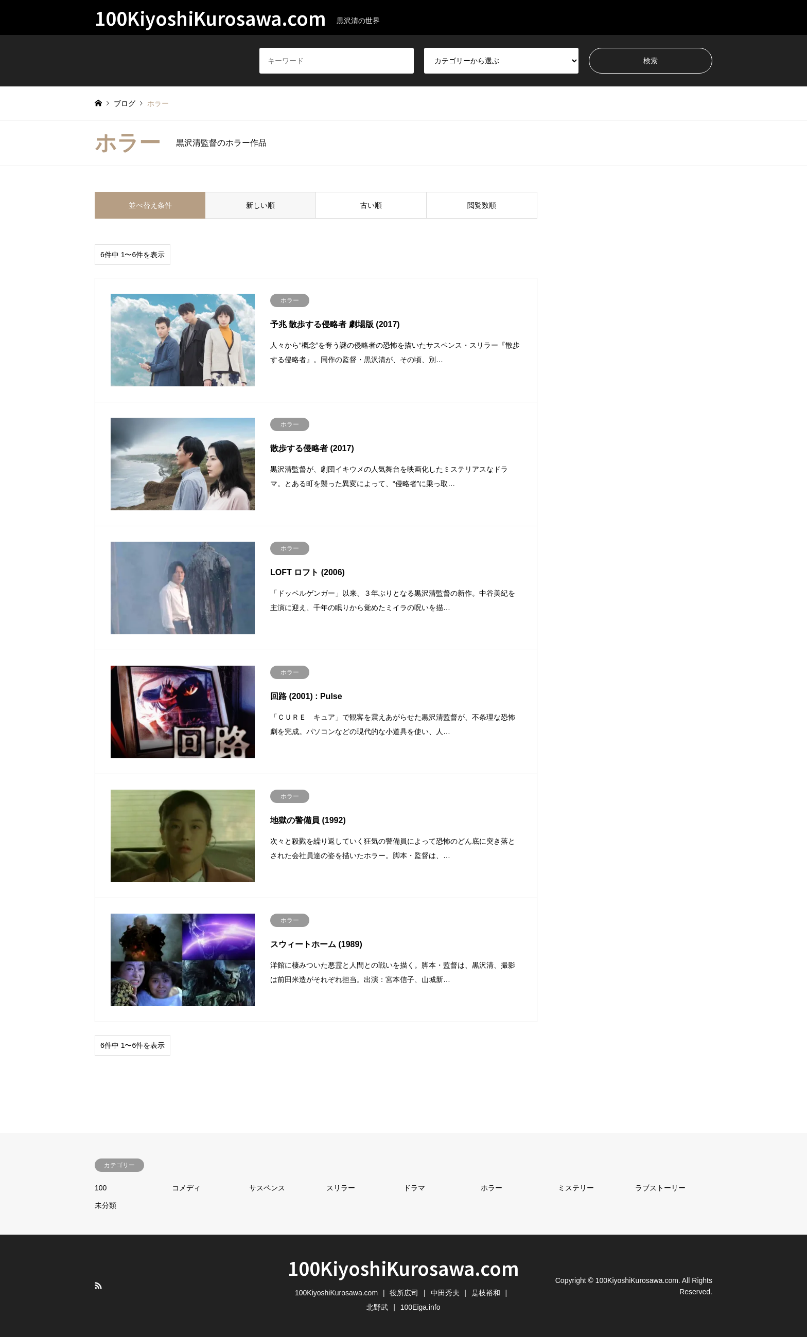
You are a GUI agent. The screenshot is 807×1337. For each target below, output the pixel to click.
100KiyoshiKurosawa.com (403, 1267)
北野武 (377, 1307)
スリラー (340, 1188)
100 (101, 1188)
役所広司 (404, 1293)
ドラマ (414, 1188)
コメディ (186, 1188)
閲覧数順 (481, 205)
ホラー (491, 1188)
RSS (98, 1285)
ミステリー (576, 1188)
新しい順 (260, 205)
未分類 (105, 1205)
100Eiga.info (420, 1307)
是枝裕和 (485, 1293)
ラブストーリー (660, 1188)
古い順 (371, 205)
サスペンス (267, 1188)
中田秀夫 (445, 1293)
